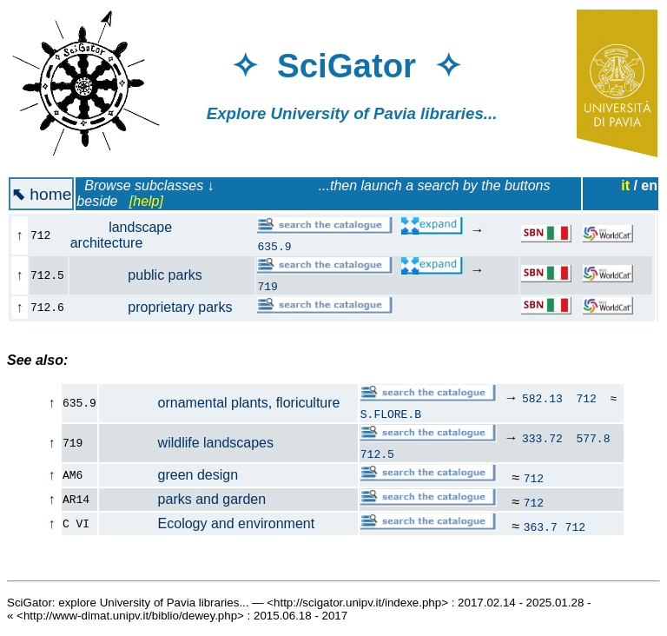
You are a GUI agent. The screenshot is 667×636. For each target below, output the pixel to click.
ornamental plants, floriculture (220, 402)
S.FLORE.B (390, 413)
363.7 (541, 526)
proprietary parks (161, 307)
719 (267, 286)
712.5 (377, 453)
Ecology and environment (207, 523)
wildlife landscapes (187, 442)
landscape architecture (121, 235)
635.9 (274, 246)
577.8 (593, 438)
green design (169, 474)
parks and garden (183, 499)
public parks (145, 275)
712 (586, 398)
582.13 (542, 398)
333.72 (542, 438)
